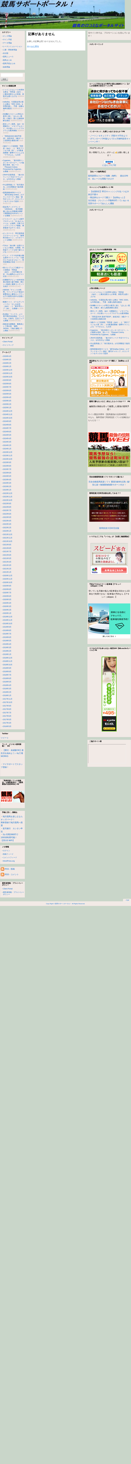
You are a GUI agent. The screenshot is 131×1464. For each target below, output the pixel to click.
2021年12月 (7, 534)
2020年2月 (7, 610)
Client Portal (7, 342)
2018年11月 (7, 661)
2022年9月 (7, 503)
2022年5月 (7, 517)
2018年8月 (7, 671)
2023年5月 (7, 476)
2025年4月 (7, 397)
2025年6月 (7, 390)
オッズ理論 (7, 36)
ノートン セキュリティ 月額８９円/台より (109, 136)
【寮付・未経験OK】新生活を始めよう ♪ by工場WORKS (12, 753)
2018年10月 (7, 665)
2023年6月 (7, 473)
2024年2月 (7, 445)
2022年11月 (7, 497)
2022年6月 (7, 514)
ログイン (6, 851)
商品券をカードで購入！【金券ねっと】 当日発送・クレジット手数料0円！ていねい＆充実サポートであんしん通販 (108, 200)
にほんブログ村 (109, 165)
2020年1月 (7, 613)
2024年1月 (7, 449)
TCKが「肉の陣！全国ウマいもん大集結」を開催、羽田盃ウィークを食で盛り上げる (13, 249)
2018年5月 (7, 682)
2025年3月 (7, 401)
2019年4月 (7, 644)
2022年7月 (7, 510)
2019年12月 (7, 617)
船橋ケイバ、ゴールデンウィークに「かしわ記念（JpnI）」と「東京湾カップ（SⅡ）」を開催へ (13, 305)
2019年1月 (7, 654)
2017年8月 (7, 709)
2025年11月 (7, 373)
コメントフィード (10, 857)
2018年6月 (7, 678)
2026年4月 (7, 356)
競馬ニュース (8, 57)
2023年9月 (7, 462)
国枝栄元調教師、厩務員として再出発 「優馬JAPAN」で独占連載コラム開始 (13, 327)
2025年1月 (7, 408)
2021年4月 (7, 562)
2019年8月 (7, 630)
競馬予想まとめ (9, 63)
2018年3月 (7, 689)
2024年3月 (7, 442)
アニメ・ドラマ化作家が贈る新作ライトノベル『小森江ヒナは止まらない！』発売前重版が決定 (13, 258)
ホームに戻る (33, 46)
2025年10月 (7, 377)
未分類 (5, 53)
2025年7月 (7, 387)
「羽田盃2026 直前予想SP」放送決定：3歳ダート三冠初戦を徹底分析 (13, 138)
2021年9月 (7, 545)
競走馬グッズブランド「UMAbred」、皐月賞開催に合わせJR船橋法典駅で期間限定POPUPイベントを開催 (13, 211)
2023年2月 (7, 486)
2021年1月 (7, 572)
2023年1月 (7, 490)
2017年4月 (7, 723)
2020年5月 (7, 599)
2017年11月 (7, 699)
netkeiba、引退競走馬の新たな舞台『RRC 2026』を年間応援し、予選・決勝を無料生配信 (13, 105)
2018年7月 (7, 675)
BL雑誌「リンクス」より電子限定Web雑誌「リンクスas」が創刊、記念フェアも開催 (13, 317)
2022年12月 (7, 493)
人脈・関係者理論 (10, 50)
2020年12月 (7, 576)
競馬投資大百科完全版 (109, 528)
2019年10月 (7, 624)
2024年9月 (7, 421)
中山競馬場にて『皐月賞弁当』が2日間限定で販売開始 (13, 187)
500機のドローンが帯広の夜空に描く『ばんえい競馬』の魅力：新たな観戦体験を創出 (13, 117)
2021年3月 (7, 565)
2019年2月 (7, 651)
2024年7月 (7, 428)
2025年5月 (7, 394)
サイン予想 (7, 40)
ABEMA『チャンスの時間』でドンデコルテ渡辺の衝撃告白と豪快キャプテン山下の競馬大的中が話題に (13, 293)
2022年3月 (7, 524)
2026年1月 (7, 366)
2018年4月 (7, 685)
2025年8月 (7, 384)
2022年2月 (7, 528)
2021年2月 (7, 569)
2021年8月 (7, 548)
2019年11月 (7, 620)
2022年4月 (7, 521)
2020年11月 (7, 579)
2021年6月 (7, 555)
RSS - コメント (10, 874)
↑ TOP (127, 900)
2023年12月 (7, 452)
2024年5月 (7, 435)
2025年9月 (7, 380)
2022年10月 (7, 500)
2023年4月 (7, 480)
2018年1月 (7, 695)
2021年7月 (7, 551)
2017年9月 (7, 706)
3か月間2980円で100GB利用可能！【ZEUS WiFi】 (9, 837)
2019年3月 (7, 647)
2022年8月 (7, 507)
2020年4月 (7, 603)
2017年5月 (7, 719)
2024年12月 (7, 411)
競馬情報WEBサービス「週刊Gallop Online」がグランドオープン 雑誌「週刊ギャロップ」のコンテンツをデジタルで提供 (13, 197)
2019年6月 (7, 637)
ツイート (5, 738)
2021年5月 (7, 558)
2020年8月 (7, 589)
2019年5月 (7, 641)
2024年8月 (7, 425)
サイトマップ (8, 345)
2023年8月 (7, 466)
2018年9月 (7, 668)
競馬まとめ (7, 60)
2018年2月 (7, 692)
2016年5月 (7, 726)
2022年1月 (7, 531)
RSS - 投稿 (8, 869)
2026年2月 (7, 363)
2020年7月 (7, 593)
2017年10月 (7, 702)
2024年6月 (7, 432)
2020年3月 (7, 606)
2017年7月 (7, 713)
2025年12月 (7, 370)
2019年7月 (7, 634)
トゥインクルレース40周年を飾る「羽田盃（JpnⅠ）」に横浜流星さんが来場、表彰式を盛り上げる (13, 93)
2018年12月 (7, 658)
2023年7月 (7, 469)
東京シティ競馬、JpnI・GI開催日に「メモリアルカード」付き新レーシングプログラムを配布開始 (13, 127)
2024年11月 (7, 414)
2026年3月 (7, 360)
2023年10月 (7, 459)
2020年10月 (7, 582)
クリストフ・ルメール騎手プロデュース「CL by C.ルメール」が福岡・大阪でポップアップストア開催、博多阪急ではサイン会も (13, 223)
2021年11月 (7, 538)
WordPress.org (9, 861)
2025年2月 (7, 404)
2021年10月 (7, 541)
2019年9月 (7, 627)
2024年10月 (7, 418)
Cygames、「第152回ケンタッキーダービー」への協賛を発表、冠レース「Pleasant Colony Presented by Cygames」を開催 (13, 165)
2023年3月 (7, 483)
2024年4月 (7, 438)
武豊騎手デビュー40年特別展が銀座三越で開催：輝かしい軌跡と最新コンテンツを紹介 (13, 283)
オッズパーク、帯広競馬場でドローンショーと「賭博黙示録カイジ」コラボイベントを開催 (13, 236)
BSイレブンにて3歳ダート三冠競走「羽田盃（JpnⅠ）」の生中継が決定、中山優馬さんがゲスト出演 (13, 272)
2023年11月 (7, 456)
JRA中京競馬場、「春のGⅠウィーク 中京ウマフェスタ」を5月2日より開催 (13, 177)
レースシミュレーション (12, 46)
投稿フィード (8, 854)
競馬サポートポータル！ (63, 903)
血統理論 (6, 67)
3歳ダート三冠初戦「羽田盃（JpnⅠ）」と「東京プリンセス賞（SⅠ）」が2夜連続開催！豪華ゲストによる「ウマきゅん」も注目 (13, 150)
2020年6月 (7, 596)
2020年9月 (7, 586)
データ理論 (7, 43)
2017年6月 (7, 716)
